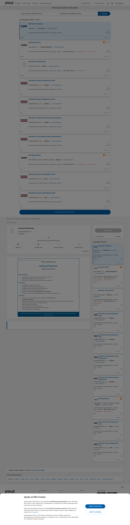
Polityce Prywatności (33, 512)
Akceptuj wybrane (95, 512)
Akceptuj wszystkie (95, 506)
